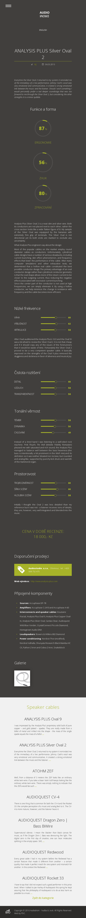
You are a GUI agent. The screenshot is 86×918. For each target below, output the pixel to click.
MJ (35, 64)
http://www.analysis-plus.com (44, 581)
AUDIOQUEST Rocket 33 (43, 878)
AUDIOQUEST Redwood (43, 852)
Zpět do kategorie (43, 898)
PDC (23, 913)
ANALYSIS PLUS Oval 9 (43, 719)
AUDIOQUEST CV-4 (43, 796)
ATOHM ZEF (43, 770)
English (43, 30)
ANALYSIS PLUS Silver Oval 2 (43, 744)
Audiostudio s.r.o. (38, 568)
